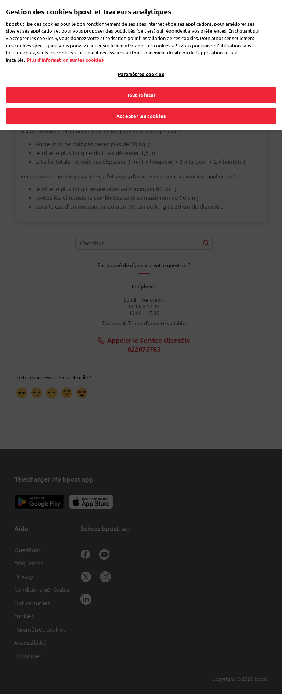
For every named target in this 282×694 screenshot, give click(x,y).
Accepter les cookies (141, 100)
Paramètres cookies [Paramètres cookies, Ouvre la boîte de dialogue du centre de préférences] (141, 58)
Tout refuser (141, 78)
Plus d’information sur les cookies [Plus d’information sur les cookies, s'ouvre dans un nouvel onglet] (65, 43)
